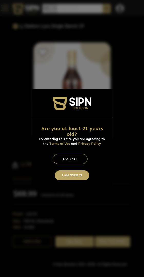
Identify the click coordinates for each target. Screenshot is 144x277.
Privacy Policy (89, 144)
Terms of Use (59, 144)
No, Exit (70, 159)
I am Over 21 (72, 175)
